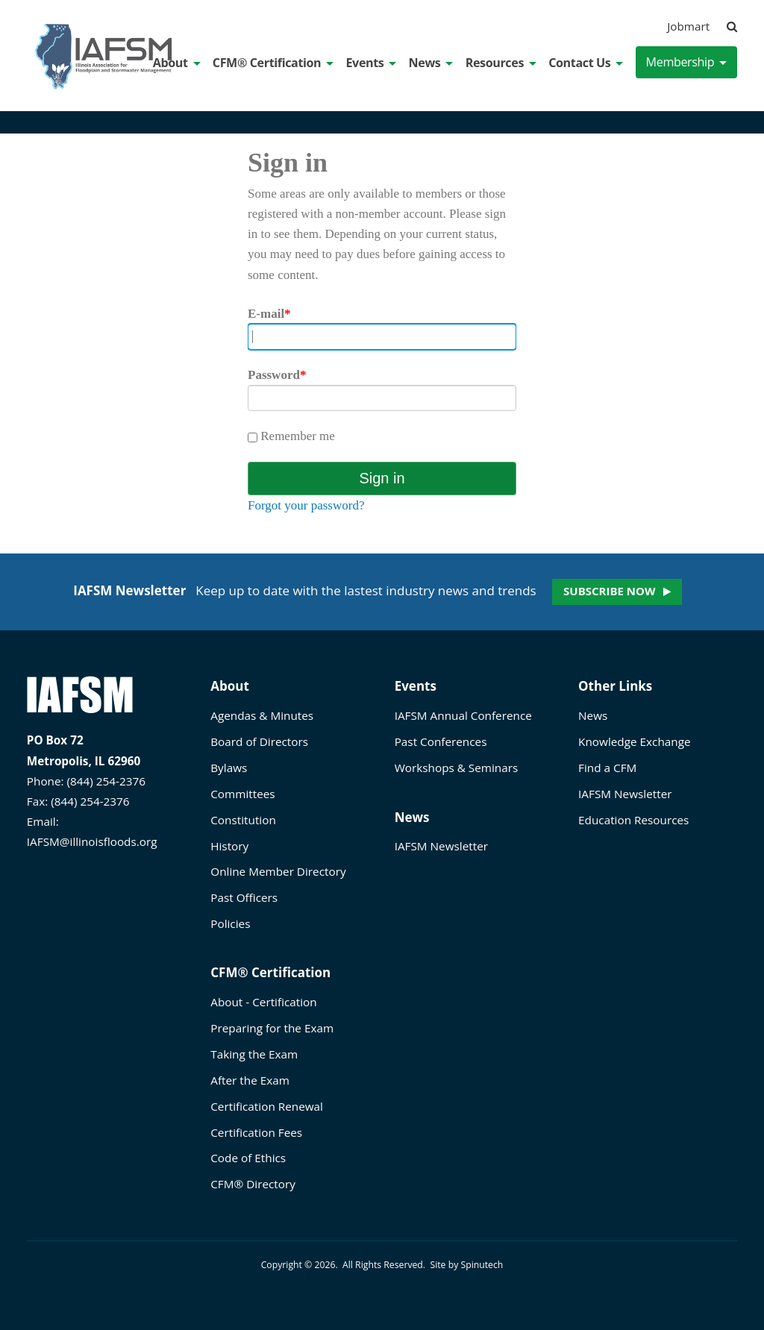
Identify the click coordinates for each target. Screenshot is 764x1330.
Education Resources (633, 819)
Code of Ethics (248, 1157)
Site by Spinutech (466, 1264)
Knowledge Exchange (634, 741)
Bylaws (228, 767)
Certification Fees (256, 1132)
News (431, 62)
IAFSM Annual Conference (463, 715)
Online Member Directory (277, 871)
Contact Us (585, 62)
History (229, 845)
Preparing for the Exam (272, 1027)
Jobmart (688, 26)
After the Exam (249, 1080)
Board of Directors (259, 741)
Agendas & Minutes (261, 715)
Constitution (243, 819)
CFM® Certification (273, 62)
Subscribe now (609, 590)
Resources (501, 62)
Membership (686, 62)
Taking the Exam (254, 1054)
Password (277, 375)
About (177, 62)
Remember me (291, 436)
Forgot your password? (306, 505)
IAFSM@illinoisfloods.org (92, 841)
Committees (242, 793)
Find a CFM (607, 767)
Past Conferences (441, 741)
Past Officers (244, 897)
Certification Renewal (266, 1106)
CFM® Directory (252, 1183)
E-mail (269, 314)
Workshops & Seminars (457, 767)
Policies (230, 923)
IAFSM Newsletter (441, 845)
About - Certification (263, 1001)
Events (370, 62)
